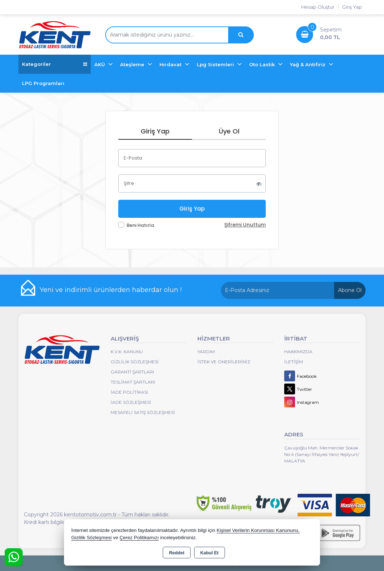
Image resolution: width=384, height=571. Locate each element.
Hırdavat (171, 64)
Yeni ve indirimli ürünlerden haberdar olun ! (111, 290)
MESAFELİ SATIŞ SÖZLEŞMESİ (143, 412)
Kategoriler (54, 64)
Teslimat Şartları (133, 382)
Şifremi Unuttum (245, 224)
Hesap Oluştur (317, 7)
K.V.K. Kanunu (127, 351)
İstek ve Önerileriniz (223, 361)
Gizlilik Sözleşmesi (135, 361)
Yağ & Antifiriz (308, 64)
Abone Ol (350, 290)
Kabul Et (209, 552)
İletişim (293, 361)
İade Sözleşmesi (131, 402)
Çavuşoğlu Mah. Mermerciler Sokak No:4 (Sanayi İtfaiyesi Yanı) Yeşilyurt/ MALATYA (321, 454)
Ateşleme (133, 64)
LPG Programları (43, 83)
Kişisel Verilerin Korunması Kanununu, (258, 530)
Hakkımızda (298, 351)
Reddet (176, 552)
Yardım (206, 351)
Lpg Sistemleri (216, 64)
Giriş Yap (352, 7)
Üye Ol (229, 131)
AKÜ (100, 64)
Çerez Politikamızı (139, 537)
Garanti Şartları (132, 372)
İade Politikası (129, 392)
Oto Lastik (262, 64)
